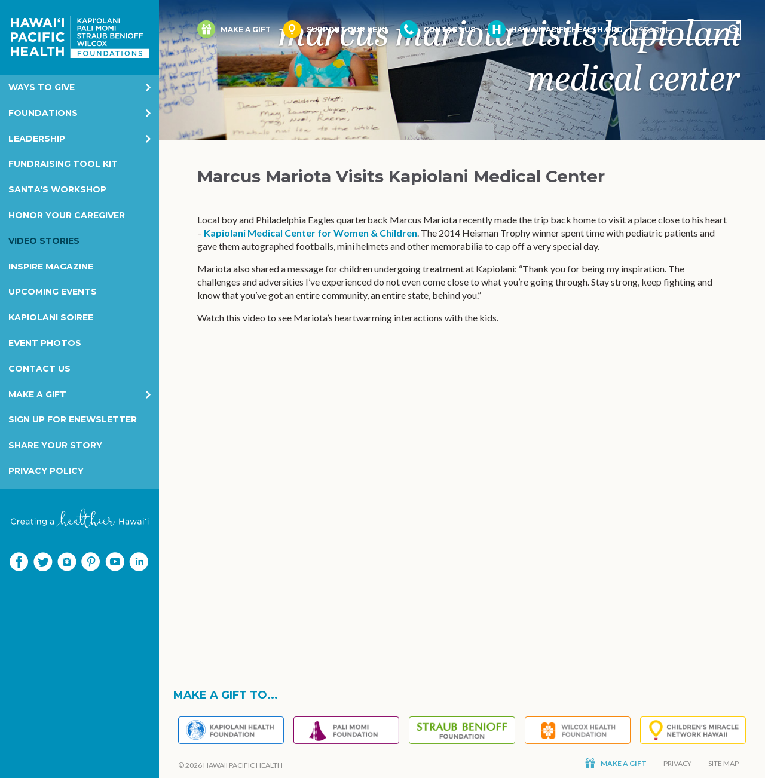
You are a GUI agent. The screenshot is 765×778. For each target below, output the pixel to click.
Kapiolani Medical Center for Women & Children (310, 232)
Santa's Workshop (57, 189)
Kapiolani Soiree (50, 317)
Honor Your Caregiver (66, 215)
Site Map (723, 763)
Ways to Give (41, 87)
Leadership (36, 138)
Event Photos (44, 343)
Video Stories (43, 240)
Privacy (677, 763)
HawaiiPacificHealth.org (555, 29)
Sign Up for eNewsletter (72, 419)
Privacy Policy (46, 470)
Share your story (55, 445)
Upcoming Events (52, 291)
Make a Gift (37, 394)
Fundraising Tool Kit (63, 163)
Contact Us (39, 368)
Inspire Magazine (50, 266)
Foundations (43, 113)
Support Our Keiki (335, 29)
